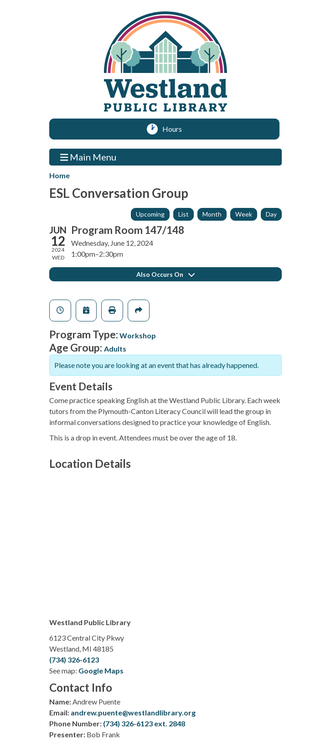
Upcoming (150, 214)
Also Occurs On (165, 274)
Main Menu (88, 156)
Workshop (137, 335)
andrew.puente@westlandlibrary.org (133, 712)
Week (243, 214)
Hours (175, 129)
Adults (115, 348)
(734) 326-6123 (74, 659)
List (183, 214)
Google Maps (101, 670)
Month (212, 214)
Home (59, 175)
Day (271, 214)
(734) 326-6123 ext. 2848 (144, 723)
